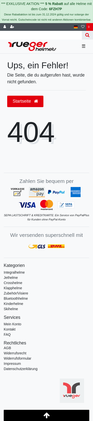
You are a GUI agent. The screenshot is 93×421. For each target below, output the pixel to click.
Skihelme (11, 309)
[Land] (75, 27)
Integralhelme (14, 272)
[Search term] (41, 35)
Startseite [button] (25, 101)
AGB (7, 348)
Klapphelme (13, 288)
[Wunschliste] (82, 27)
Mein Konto (12, 324)
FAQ (7, 335)
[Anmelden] (5, 27)
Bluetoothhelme (16, 298)
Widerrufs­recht (15, 353)
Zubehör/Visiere (16, 293)
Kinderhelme (13, 304)
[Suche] (87, 35)
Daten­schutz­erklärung (20, 369)
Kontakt (9, 329)
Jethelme (11, 278)
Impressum (12, 364)
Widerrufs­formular (17, 358)
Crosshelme (13, 283)
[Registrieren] (12, 27)
